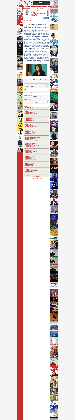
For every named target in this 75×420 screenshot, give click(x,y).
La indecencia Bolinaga (31, 120)
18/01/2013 (26, 169)
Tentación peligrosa (30, 125)
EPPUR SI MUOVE (30, 171)
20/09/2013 (26, 144)
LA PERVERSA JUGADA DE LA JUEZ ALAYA (33, 145)
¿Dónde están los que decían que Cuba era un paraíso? (39, 13)
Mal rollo (29, 169)
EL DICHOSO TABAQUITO (31, 143)
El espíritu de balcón (30, 131)
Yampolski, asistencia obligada (32, 138)
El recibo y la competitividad (31, 132)
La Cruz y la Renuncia (31, 166)
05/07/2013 (26, 149)
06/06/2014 (26, 113)
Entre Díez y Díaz (30, 139)
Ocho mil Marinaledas (31, 163)
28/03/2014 (26, 121)
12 (38, 178)
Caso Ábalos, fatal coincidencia (36, 10)
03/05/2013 (26, 156)
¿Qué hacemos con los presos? (32, 126)
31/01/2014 (26, 127)
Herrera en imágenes (54, 10)
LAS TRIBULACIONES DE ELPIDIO (32, 151)
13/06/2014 (26, 112)
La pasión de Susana (30, 119)
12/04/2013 (26, 159)
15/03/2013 (26, 162)
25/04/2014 (26, 117)
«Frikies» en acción (30, 165)
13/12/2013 (26, 133)
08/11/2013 (26, 137)
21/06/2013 (26, 151)
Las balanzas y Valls (30, 107)
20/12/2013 (26, 132)
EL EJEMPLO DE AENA (31, 157)
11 (37, 178)
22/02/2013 (26, 165)
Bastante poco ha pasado (31, 114)
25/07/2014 (26, 107)
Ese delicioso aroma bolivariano (32, 159)
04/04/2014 (26, 120)
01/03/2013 (26, 164)
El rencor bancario (30, 158)
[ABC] (47, 10)
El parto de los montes (31, 133)
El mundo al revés (30, 121)
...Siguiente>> (41, 178)
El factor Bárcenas (30, 150)
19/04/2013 (26, 158)
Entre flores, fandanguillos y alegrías (33, 140)
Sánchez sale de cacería (35, 15)
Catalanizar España (30, 144)
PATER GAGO (30, 172)
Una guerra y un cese (34, 14)
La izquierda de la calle (31, 112)
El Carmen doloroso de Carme (32, 164)
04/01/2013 (26, 171)
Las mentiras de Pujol (31, 162)
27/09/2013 (26, 143)
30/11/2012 (26, 175)
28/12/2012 (26, 172)
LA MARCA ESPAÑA (30, 153)
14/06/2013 (26, 152)
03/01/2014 (26, 130)
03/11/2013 (26, 138)
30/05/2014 (26, 114)
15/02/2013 (26, 166)
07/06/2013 (26, 153)
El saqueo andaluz (30, 118)
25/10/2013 (26, 140)
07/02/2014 (26, 126)
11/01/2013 (26, 170)
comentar (34, 79)
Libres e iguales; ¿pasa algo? (32, 108)
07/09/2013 (26, 146)
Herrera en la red (53, 9)
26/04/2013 (26, 157)
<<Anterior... (33, 178)
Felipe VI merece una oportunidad (32, 113)
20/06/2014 (26, 111)
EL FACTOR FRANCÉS (31, 146)
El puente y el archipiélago (31, 117)
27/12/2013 (26, 131)
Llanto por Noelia (34, 12)
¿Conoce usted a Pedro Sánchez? (32, 127)
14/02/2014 (26, 125)
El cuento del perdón (30, 175)
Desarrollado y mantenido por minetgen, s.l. (37, 419)
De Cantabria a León (30, 149)
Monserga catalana (30, 152)
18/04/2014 (26, 118)
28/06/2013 (26, 150)
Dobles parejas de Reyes (31, 111)
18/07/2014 (26, 108)
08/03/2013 (26, 163)
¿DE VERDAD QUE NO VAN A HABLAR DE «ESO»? (34, 137)
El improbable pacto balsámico (32, 156)
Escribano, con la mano (35, 11)
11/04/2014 (26, 119)
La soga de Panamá (30, 130)
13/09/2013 (26, 145)
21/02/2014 (26, 124)
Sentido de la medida (30, 124)
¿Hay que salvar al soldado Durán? (32, 170)
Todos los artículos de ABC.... (37, 176)
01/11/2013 (26, 139)
